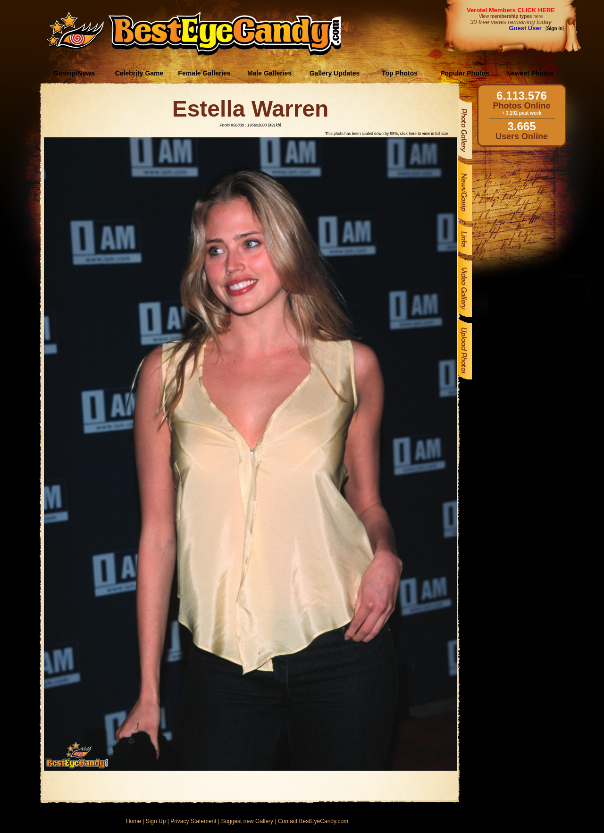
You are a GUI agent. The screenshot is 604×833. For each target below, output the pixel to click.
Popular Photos (464, 73)
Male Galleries (269, 73)
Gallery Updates (335, 73)
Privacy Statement (193, 821)
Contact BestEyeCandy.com (313, 821)
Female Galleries (204, 73)
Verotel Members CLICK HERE (511, 10)
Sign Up (156, 821)
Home (133, 821)
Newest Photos (530, 73)
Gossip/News (74, 73)
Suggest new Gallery (247, 821)
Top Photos (400, 73)
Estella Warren (250, 108)
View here (511, 16)
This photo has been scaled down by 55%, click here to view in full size (386, 133)
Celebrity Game (139, 73)
